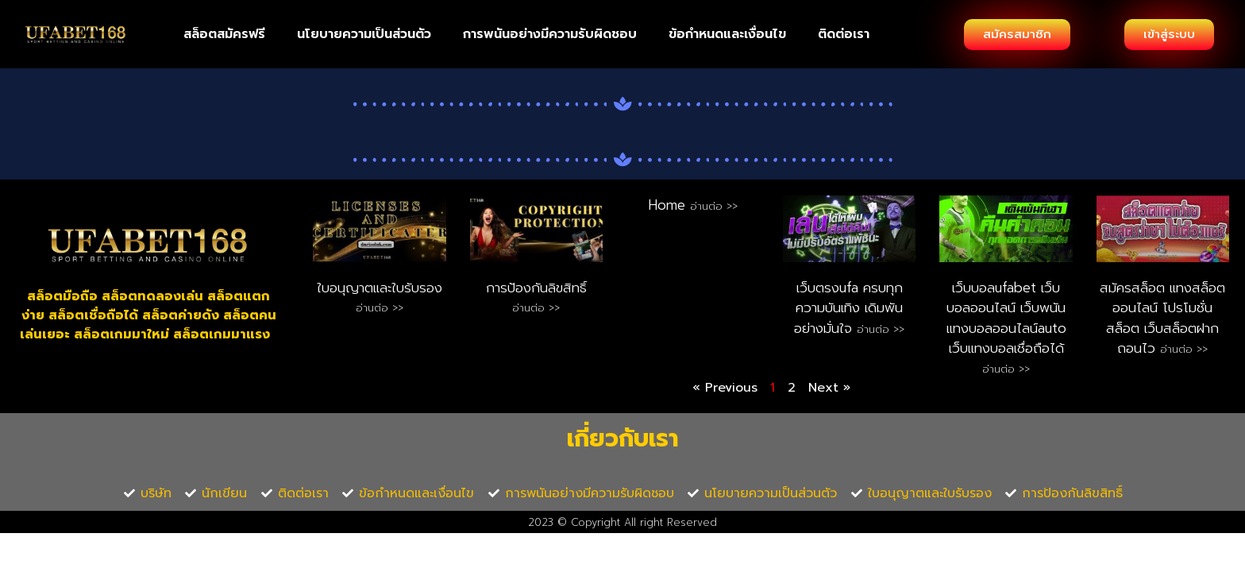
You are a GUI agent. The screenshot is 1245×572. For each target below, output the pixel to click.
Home (669, 205)
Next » (829, 387)
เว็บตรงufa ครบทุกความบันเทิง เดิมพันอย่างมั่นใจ (848, 307)
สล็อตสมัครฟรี (224, 34)
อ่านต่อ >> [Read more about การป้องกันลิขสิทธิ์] (536, 307)
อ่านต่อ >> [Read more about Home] (714, 206)
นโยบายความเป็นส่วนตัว (364, 34)
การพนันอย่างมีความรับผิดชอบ (550, 34)
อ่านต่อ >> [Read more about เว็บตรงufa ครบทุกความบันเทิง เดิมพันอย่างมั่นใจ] (880, 329)
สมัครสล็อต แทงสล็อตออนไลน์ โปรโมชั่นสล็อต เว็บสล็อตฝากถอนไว (1162, 318)
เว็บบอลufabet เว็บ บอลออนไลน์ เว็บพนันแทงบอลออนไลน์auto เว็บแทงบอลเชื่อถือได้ (1006, 318)
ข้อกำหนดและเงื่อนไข (727, 34)
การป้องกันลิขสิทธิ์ (536, 287)
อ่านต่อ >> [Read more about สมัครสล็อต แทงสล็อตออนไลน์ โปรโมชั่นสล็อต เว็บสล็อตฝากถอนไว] (1184, 349)
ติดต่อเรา (843, 34)
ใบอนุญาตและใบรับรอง (379, 287)
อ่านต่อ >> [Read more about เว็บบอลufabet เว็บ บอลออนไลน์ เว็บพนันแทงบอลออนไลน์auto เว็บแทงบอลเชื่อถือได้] (1006, 369)
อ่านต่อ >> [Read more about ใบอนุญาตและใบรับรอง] (379, 307)
